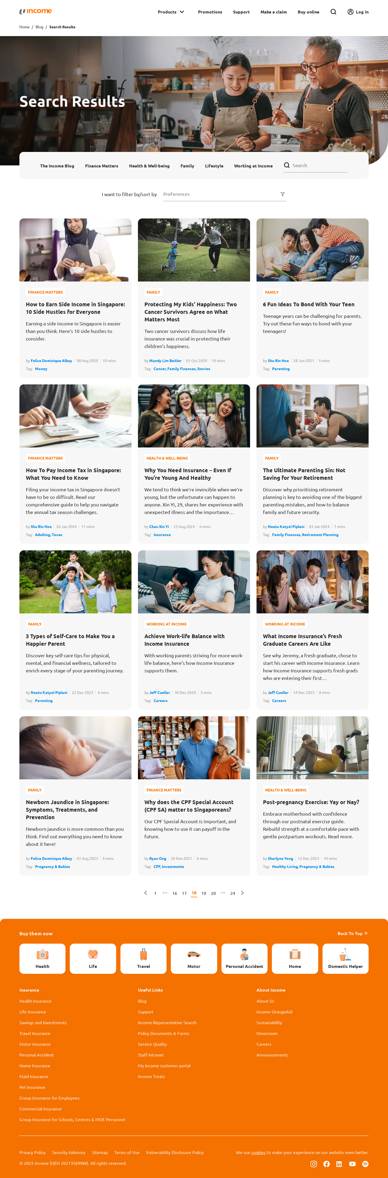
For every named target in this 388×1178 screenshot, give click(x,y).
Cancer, (160, 368)
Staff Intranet (151, 1054)
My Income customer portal (164, 1065)
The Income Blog (57, 165)
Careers (161, 700)
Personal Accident (36, 1054)
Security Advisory (68, 1152)
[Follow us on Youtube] (352, 1163)
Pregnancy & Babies (52, 866)
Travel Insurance (34, 1033)
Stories (203, 368)
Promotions (210, 12)
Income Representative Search (167, 1022)
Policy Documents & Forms (163, 1033)
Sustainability (269, 1022)
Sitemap (100, 1152)
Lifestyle (214, 165)
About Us (265, 1000)
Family (187, 165)
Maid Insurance (33, 1076)
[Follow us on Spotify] (365, 1163)
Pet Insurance (32, 1087)
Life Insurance (32, 1011)
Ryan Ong (157, 858)
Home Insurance (34, 1065)
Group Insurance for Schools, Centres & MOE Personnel (72, 1119)
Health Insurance (35, 1000)
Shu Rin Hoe (278, 360)
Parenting (281, 368)
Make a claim (274, 12)
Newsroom (267, 1033)
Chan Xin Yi (159, 526)
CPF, (158, 866)
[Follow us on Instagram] (313, 1163)
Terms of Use (127, 1152)
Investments (173, 866)
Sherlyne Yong (280, 858)
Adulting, (43, 534)
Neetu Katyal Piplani (286, 526)
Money (41, 368)
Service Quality (152, 1044)
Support (241, 12)
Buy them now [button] (36, 933)
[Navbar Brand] (35, 12)
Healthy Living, (285, 866)
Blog (39, 26)
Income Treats (151, 1076)
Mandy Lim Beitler (165, 360)
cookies (258, 1152)
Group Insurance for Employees (49, 1097)
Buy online (308, 12)
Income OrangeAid (274, 1011)
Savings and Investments (43, 1022)
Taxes (57, 534)
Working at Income (253, 165)
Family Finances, (182, 368)
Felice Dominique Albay (51, 360)
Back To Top (353, 933)
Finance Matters (101, 165)
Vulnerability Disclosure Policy (175, 1152)
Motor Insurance (35, 1044)
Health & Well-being (149, 165)
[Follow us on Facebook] (326, 1163)
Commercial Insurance (40, 1108)
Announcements (272, 1054)
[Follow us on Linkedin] (339, 1163)
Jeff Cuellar (159, 692)
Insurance (162, 534)
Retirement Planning (320, 534)
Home (24, 26)
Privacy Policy (32, 1152)
